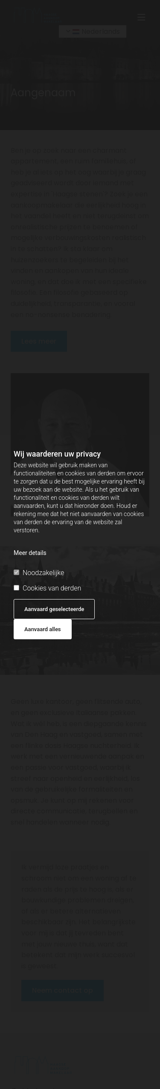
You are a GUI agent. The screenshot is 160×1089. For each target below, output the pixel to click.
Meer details (30, 552)
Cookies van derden (47, 588)
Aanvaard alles (42, 629)
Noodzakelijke (39, 573)
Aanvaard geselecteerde (54, 609)
